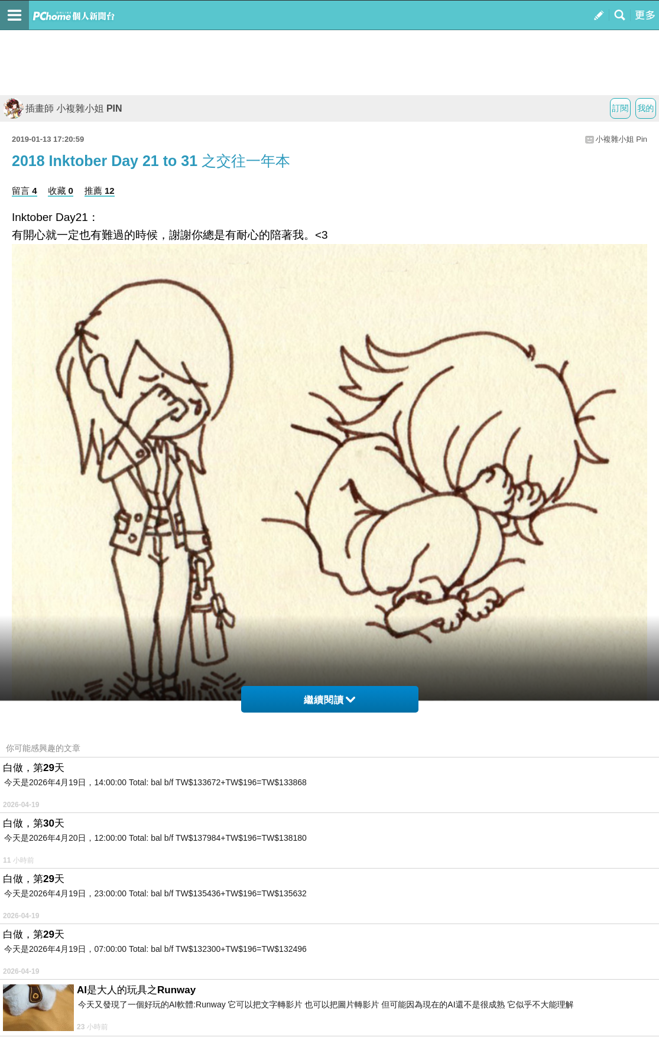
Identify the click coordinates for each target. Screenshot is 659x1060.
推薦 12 (100, 191)
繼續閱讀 (329, 700)
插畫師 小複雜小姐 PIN (62, 108)
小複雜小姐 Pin (621, 139)
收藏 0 (60, 191)
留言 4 (24, 191)
